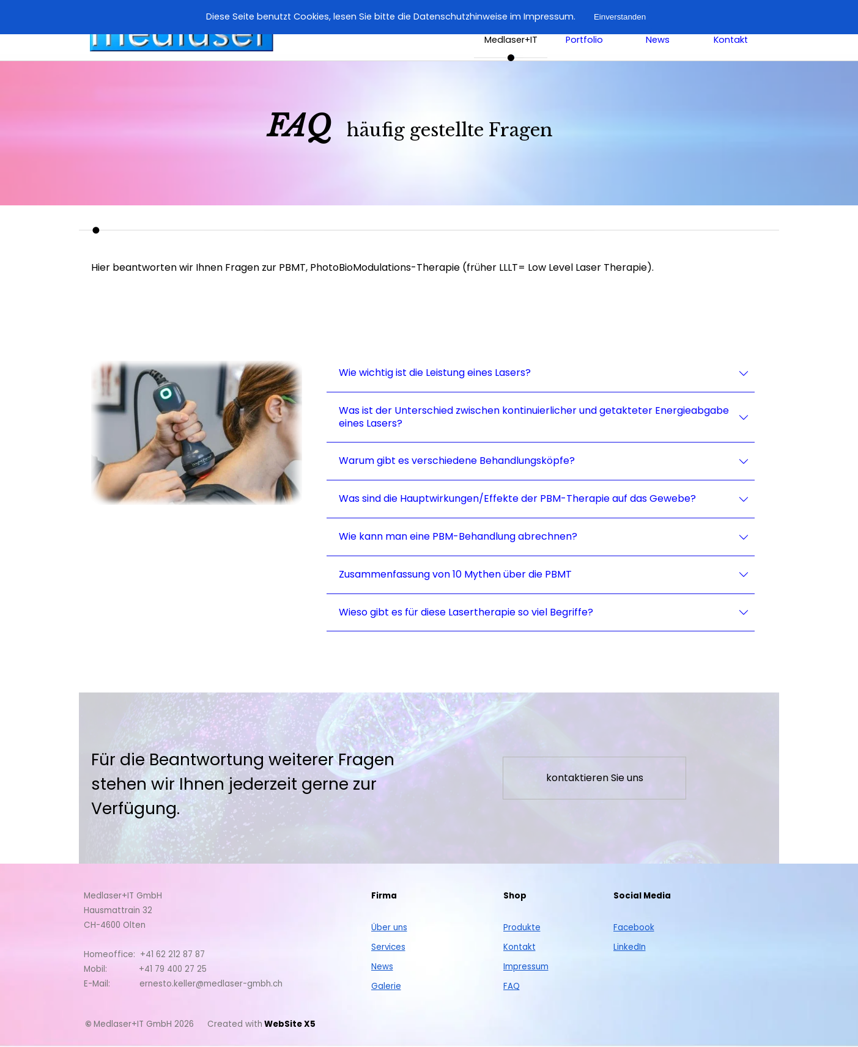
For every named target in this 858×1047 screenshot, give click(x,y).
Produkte (522, 927)
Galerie (386, 986)
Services (388, 947)
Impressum (526, 966)
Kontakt (731, 40)
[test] (594, 778)
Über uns (389, 927)
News (382, 966)
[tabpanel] (517, 133)
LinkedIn (629, 947)
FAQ (511, 986)
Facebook (633, 927)
